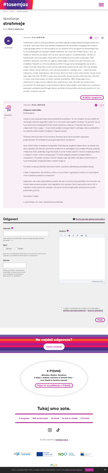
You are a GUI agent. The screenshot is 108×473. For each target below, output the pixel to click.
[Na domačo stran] (15, 4)
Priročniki (85, 418)
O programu (24, 418)
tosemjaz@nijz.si (61, 440)
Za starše (55, 418)
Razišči (12, 11)
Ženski (9, 248)
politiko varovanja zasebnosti (73, 470)
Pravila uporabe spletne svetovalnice (90, 219)
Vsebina (62, 231)
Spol (5, 245)
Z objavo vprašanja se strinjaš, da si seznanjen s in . (83, 309)
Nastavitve (89, 470)
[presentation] (61, 235)
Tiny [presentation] (101, 281)
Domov (5, 11)
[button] (61, 235)
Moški (20, 248)
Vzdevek (6, 228)
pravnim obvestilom (95, 310)
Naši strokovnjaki (40, 418)
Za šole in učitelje (70, 418)
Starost (6, 260)
